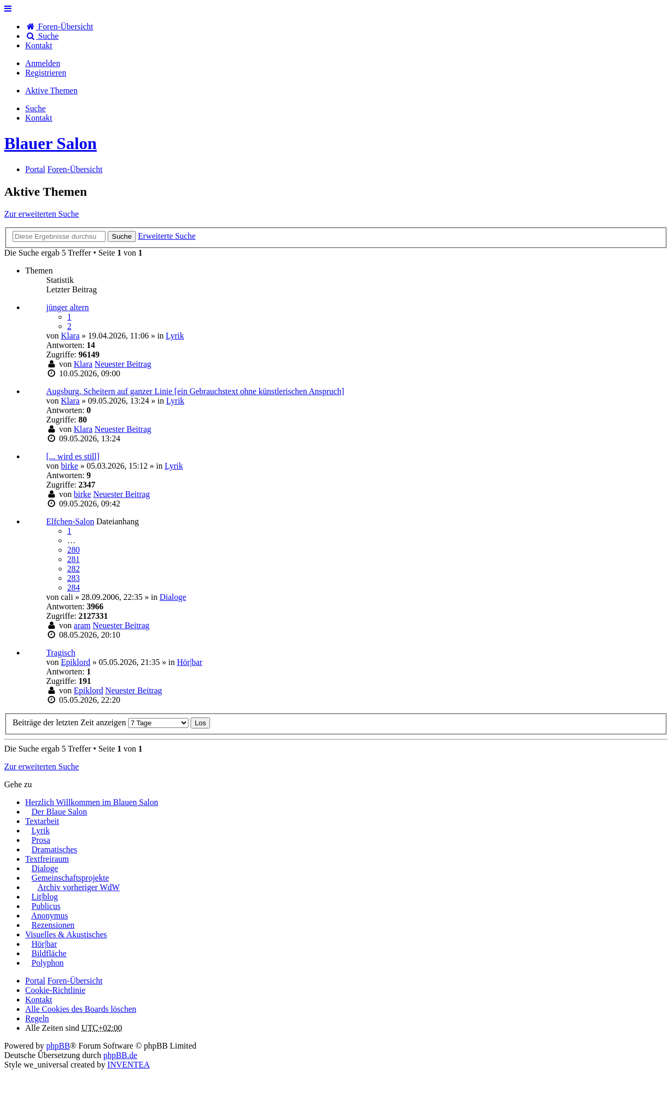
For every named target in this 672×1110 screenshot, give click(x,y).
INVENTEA (128, 1064)
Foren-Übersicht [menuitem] (59, 26)
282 (73, 568)
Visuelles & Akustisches (66, 934)
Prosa (41, 840)
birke (69, 465)
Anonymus (49, 915)
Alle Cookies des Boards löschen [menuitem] (80, 1009)
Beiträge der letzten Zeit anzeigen (100, 722)
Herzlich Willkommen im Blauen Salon (91, 802)
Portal (35, 169)
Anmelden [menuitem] (42, 63)
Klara (70, 335)
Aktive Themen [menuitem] (51, 90)
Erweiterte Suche (167, 235)
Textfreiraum (47, 858)
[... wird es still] (72, 456)
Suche (122, 236)
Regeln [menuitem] (37, 1018)
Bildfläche (49, 953)
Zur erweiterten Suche (41, 213)
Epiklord (75, 662)
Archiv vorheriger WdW (78, 887)
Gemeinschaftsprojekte (70, 877)
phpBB (58, 1045)
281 (73, 559)
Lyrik (175, 335)
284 (73, 587)
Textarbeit (42, 821)
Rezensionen (53, 925)
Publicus (46, 906)
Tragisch (60, 652)
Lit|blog (45, 896)
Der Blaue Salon (59, 811)
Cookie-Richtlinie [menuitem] (55, 990)
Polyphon (48, 962)
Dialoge (173, 597)
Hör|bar (190, 662)
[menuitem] (38, 45)
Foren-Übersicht (74, 980)
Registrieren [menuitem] (45, 72)
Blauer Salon (50, 143)
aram (82, 625)
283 (73, 578)
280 (73, 549)
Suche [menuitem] (42, 35)
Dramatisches (54, 849)
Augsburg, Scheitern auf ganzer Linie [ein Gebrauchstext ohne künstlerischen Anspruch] (195, 391)
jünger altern (67, 307)
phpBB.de (120, 1055)
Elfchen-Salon (70, 521)
